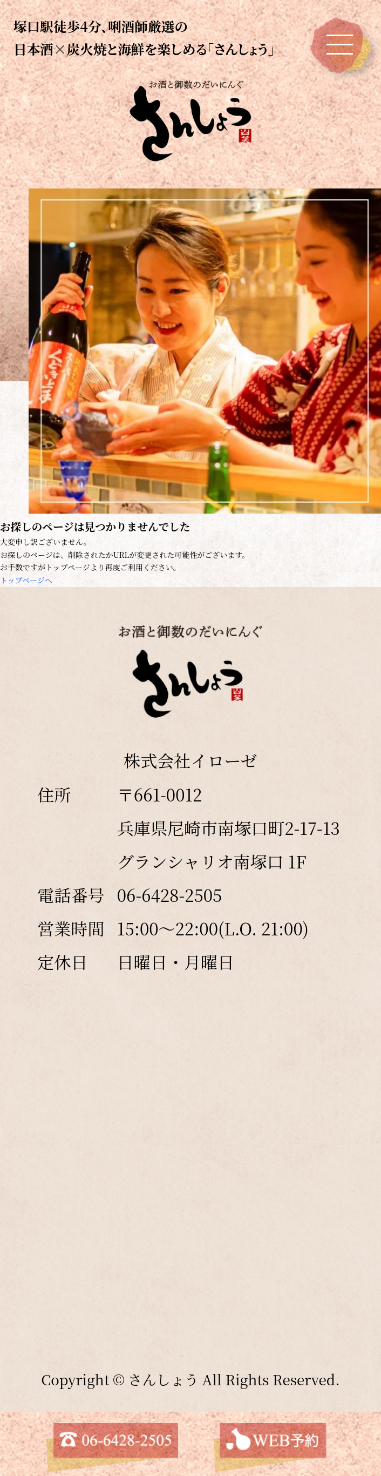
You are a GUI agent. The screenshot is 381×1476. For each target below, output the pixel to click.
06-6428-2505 (169, 894)
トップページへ (26, 580)
